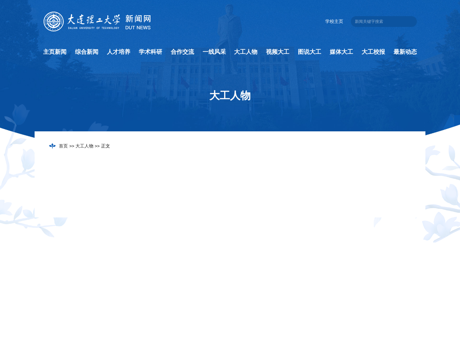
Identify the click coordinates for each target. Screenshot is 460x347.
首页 (63, 145)
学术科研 (150, 51)
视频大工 (277, 51)
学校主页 (334, 21)
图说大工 (309, 51)
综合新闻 (86, 51)
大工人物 (245, 51)
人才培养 (118, 51)
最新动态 (405, 51)
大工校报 (373, 51)
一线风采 (214, 51)
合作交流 (182, 51)
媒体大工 (341, 51)
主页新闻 (54, 51)
